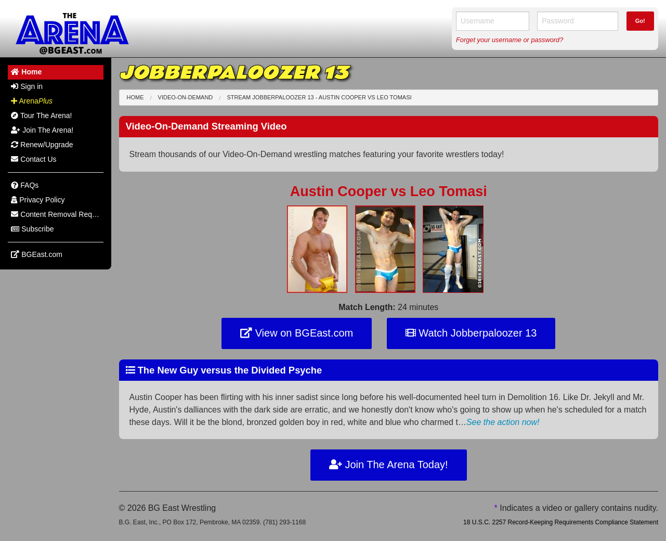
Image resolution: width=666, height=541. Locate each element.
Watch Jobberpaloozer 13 (471, 333)
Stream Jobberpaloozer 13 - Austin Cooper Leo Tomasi (319, 97)
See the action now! (503, 422)
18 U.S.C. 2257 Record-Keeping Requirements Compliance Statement (560, 522)
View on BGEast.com (296, 333)
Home (135, 97)
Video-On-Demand (185, 97)
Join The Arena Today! (388, 464)
